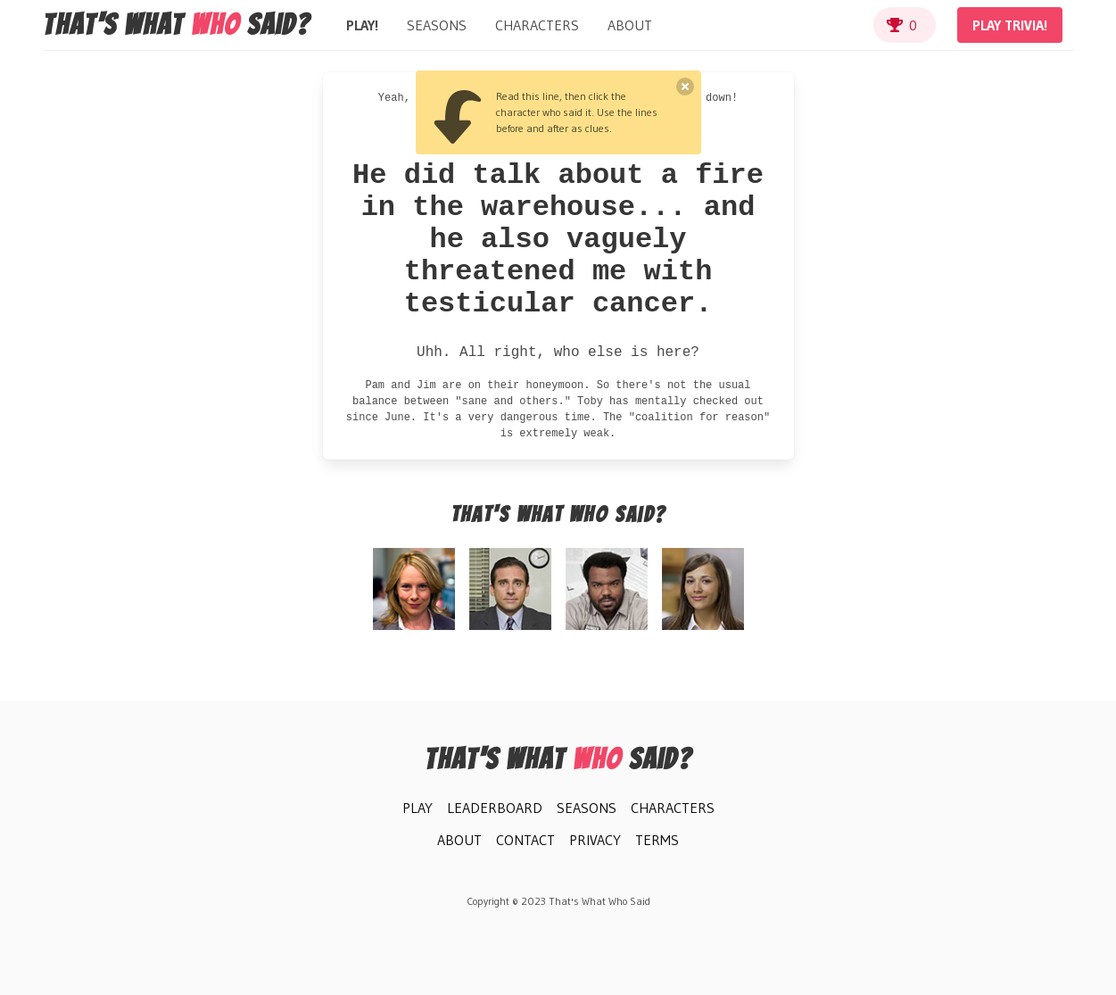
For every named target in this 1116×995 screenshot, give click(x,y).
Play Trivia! (1009, 25)
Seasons (437, 25)
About (630, 25)
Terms (657, 840)
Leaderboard (494, 808)
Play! (362, 25)
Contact (525, 840)
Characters (537, 25)
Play (417, 808)
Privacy (595, 840)
